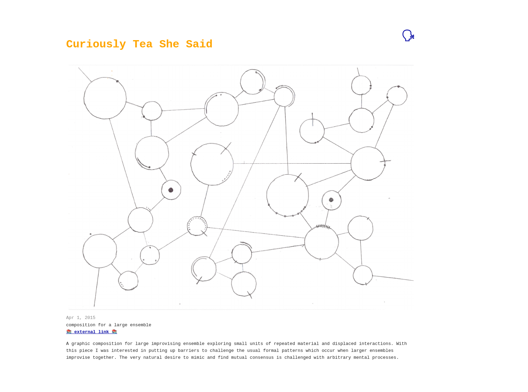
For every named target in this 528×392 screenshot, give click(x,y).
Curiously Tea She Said (139, 44)
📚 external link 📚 (91, 331)
